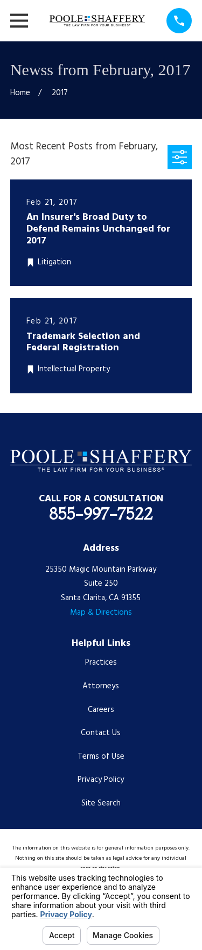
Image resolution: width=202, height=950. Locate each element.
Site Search (101, 803)
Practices (101, 662)
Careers (101, 709)
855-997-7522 (100, 514)
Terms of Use (101, 756)
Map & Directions (101, 612)
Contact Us (101, 732)
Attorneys (100, 686)
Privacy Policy (101, 779)
